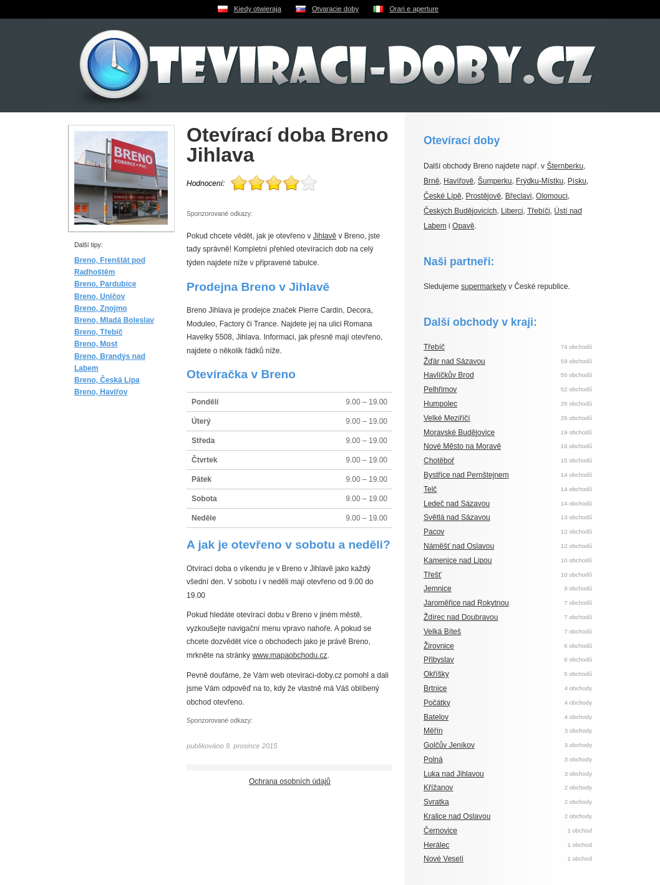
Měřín (433, 730)
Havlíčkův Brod (449, 375)
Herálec (436, 845)
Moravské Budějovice (459, 432)
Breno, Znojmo (100, 308)
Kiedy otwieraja (257, 8)
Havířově (458, 181)
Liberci (512, 211)
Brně (431, 181)
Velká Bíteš (442, 631)
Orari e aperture (414, 8)
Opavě (463, 226)
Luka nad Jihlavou (454, 774)
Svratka (436, 802)
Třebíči (538, 211)
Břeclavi (518, 196)
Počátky (437, 702)
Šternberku (564, 166)
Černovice (440, 830)
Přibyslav (439, 659)
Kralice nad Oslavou (457, 816)
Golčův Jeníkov (449, 745)
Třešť (433, 574)
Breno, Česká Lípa (107, 380)
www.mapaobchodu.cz (289, 655)
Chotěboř (439, 460)
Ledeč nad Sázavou (457, 503)
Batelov (436, 717)
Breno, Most (95, 344)
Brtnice (435, 688)
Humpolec (440, 403)
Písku (577, 181)
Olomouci (552, 196)
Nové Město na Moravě (462, 446)
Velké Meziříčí (447, 418)
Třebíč (434, 347)
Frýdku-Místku (539, 181)
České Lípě (443, 196)
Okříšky (436, 674)
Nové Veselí (443, 858)
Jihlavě (324, 236)
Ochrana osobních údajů (290, 781)
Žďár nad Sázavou (454, 361)
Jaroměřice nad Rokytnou (466, 603)
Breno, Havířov (100, 392)
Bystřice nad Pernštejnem (466, 475)
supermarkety (484, 286)
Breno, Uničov (99, 296)
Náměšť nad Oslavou (459, 546)
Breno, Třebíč (98, 332)
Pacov (434, 531)
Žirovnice (439, 646)
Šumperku (495, 181)
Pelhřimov (440, 389)
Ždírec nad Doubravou (461, 617)
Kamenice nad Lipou (458, 560)
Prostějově (483, 196)
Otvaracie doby (335, 8)
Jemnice (438, 588)
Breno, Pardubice (105, 284)
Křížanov (438, 787)
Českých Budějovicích (460, 211)
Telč (430, 489)
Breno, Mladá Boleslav (114, 320)
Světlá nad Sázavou (457, 517)
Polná (433, 759)
